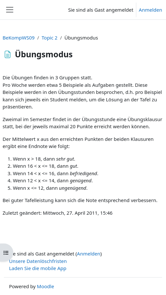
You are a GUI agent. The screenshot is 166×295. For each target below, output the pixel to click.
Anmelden (150, 9)
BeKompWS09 (19, 37)
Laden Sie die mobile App (38, 268)
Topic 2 (49, 37)
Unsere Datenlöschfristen (38, 261)
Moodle (45, 286)
